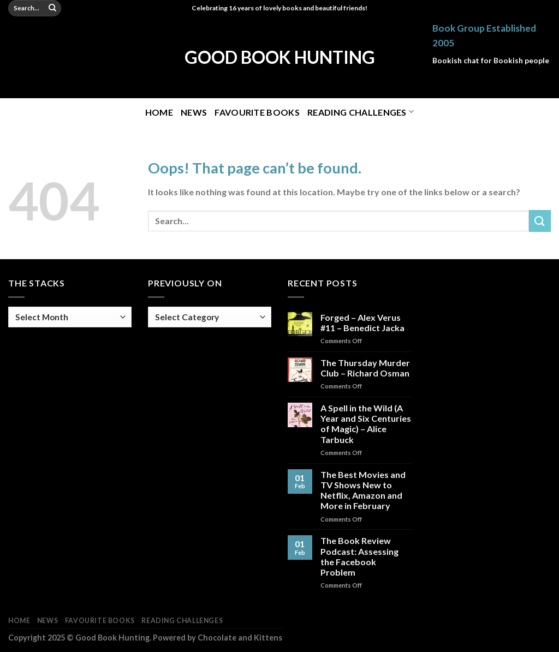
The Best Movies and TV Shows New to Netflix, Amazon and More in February (363, 490)
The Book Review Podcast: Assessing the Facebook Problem (359, 556)
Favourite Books (257, 112)
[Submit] (53, 8)
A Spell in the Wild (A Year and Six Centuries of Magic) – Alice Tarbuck (365, 424)
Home (159, 112)
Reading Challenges (360, 111)
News (194, 112)
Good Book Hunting (280, 57)
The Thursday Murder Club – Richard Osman (365, 367)
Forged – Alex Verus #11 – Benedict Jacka (362, 322)
